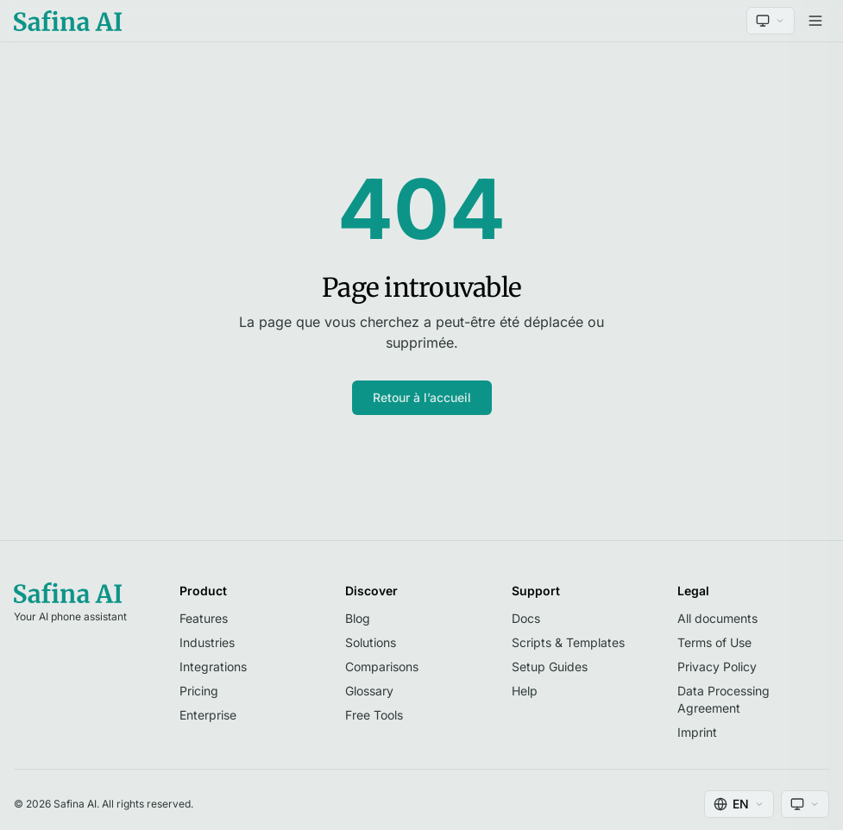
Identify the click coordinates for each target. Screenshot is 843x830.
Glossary (369, 690)
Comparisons (381, 666)
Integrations (213, 666)
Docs (526, 618)
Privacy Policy (717, 666)
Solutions (370, 642)
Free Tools (374, 714)
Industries (207, 642)
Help (525, 690)
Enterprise (207, 714)
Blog (357, 618)
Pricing (198, 690)
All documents (717, 618)
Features (203, 618)
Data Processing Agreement (723, 699)
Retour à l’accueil (422, 397)
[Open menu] (815, 21)
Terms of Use (714, 642)
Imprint (697, 732)
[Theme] (770, 21)
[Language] (739, 804)
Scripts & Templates (568, 642)
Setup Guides (550, 666)
